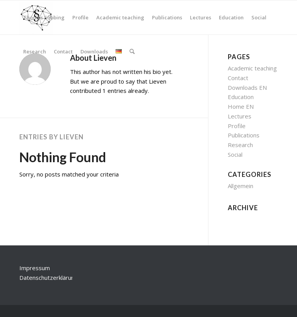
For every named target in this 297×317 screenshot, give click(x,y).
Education (241, 97)
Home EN (241, 106)
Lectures (239, 116)
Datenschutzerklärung (48, 277)
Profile (237, 126)
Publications (243, 135)
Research (240, 145)
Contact (238, 78)
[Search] (132, 51)
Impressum (34, 268)
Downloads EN (247, 87)
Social (235, 154)
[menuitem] (43, 17)
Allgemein (240, 186)
